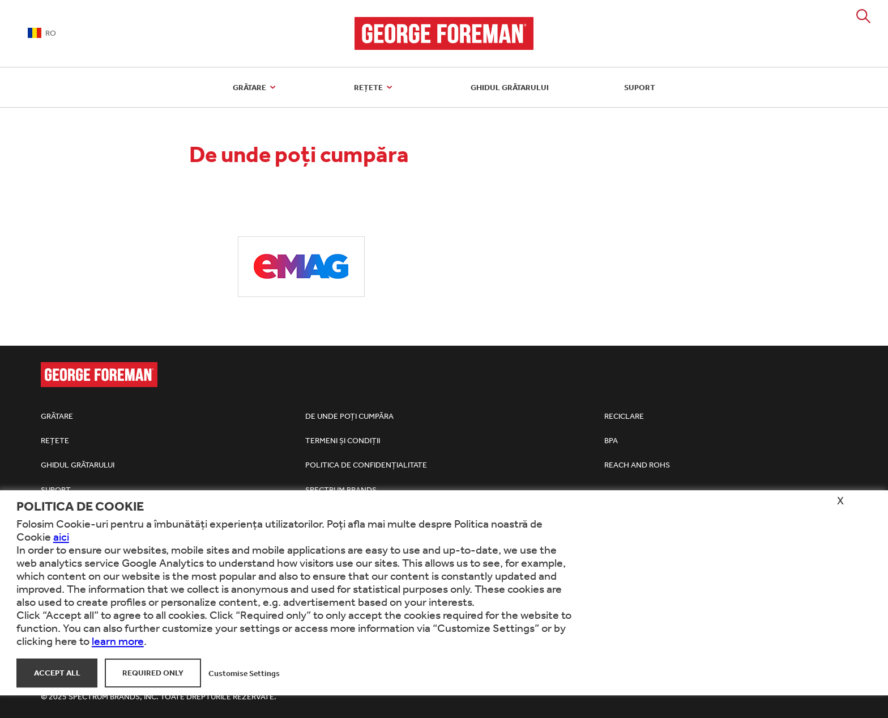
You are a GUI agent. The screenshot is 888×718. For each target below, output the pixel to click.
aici (61, 536)
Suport (639, 87)
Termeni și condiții (342, 440)
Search (863, 16)
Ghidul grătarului (510, 87)
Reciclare (624, 416)
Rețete (374, 87)
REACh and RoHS (637, 465)
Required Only (152, 673)
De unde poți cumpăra (349, 416)
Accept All (57, 673)
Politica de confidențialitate (366, 465)
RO (42, 33)
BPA (611, 440)
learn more (118, 640)
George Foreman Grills (444, 33)
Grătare (256, 87)
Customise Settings (244, 673)
